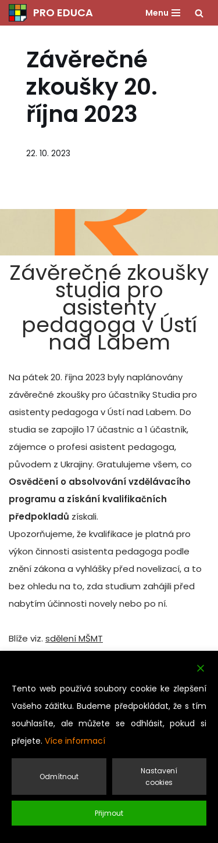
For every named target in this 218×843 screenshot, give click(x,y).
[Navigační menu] (163, 13)
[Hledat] (199, 13)
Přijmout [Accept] (109, 813)
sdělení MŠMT (74, 638)
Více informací (75, 741)
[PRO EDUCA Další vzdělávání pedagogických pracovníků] (51, 12)
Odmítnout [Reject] (59, 776)
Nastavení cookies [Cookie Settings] (159, 776)
